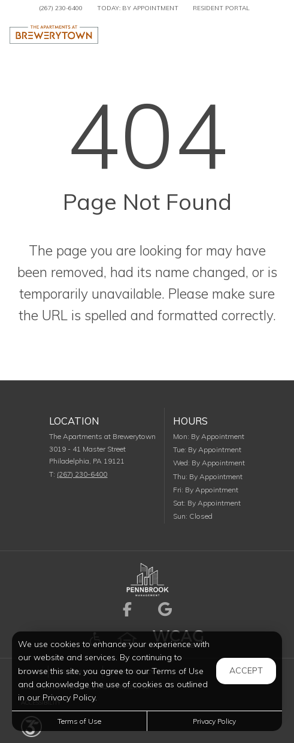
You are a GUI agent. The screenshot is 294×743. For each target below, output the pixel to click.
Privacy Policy (214, 721)
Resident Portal (221, 8)
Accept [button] (246, 670)
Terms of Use (79, 721)
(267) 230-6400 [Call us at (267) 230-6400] (61, 8)
